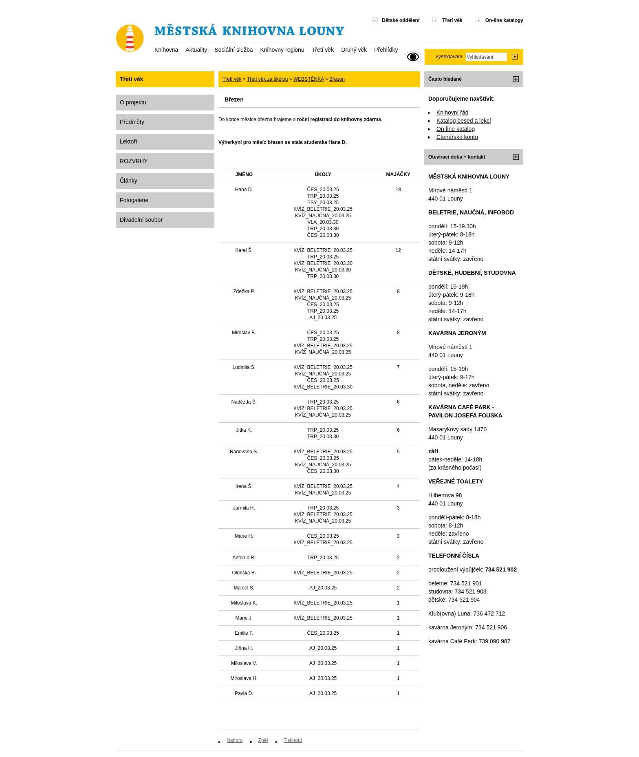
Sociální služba (233, 49)
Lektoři (128, 141)
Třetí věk (323, 49)
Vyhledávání (448, 57)
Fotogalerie (134, 200)
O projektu (133, 102)
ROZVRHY (134, 161)
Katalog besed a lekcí (463, 120)
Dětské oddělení (400, 20)
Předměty (132, 122)
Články (128, 180)
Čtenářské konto (457, 137)
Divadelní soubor (141, 219)
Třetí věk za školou (267, 79)
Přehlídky (386, 49)
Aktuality (196, 49)
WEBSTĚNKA (308, 79)
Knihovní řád (452, 112)
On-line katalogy (504, 20)
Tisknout (293, 740)
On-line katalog (455, 129)
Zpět (263, 740)
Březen (337, 79)
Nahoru (234, 740)
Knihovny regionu (282, 49)
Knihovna (166, 49)
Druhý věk (354, 49)
